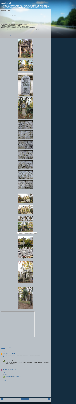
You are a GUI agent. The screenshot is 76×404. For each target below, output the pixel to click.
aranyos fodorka (9, 360)
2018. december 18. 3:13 (17, 360)
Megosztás (2, 348)
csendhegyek (6, 3)
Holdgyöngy (5, 369)
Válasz (4, 356)
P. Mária (4, 353)
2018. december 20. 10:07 (17, 376)
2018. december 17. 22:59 (10, 353)
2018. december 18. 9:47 (12, 369)
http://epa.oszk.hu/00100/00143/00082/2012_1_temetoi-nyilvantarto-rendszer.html (9, 35)
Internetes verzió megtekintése (25, 401)
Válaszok (5, 358)
